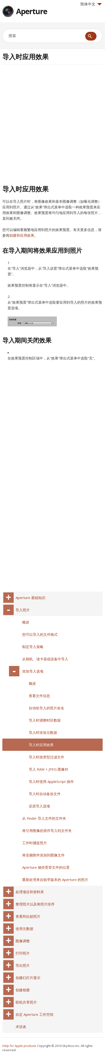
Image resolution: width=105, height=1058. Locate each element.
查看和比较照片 (28, 916)
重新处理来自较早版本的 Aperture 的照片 (55, 879)
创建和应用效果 (21, 235)
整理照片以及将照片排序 (35, 904)
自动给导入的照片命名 (46, 708)
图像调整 (23, 940)
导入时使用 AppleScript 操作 (51, 781)
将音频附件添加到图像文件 (43, 855)
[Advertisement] (52, 123)
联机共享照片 (26, 1002)
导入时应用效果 (41, 744)
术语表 (21, 1026)
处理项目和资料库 (30, 891)
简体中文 (91, 4)
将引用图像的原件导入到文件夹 (47, 830)
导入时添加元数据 (43, 732)
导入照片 (23, 610)
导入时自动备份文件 (45, 793)
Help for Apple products (19, 1046)
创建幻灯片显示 (28, 977)
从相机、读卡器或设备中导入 (45, 659)
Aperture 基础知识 (30, 597)
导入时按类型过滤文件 (46, 757)
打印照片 (23, 953)
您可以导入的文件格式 (40, 634)
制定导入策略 (32, 646)
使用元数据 (24, 928)
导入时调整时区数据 (45, 720)
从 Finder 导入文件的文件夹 (44, 818)
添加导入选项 (32, 671)
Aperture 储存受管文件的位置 (46, 867)
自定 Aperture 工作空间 (34, 1014)
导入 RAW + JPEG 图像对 (48, 769)
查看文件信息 (39, 695)
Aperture (31, 11)
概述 (25, 622)
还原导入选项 (39, 806)
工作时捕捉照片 (34, 842)
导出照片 (23, 965)
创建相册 (23, 990)
